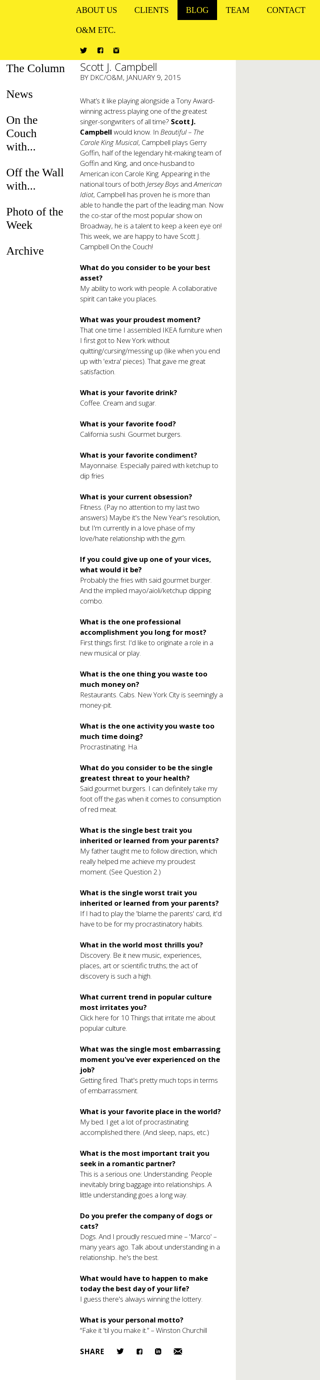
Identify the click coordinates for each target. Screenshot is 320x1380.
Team (238, 10)
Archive (25, 250)
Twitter (83, 50)
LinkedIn (158, 1351)
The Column (35, 68)
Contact (286, 10)
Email (178, 1351)
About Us (96, 10)
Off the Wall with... (35, 179)
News (19, 94)
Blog (197, 10)
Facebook (100, 50)
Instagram (116, 50)
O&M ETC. (96, 30)
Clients (152, 10)
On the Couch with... (22, 133)
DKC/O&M (106, 77)
